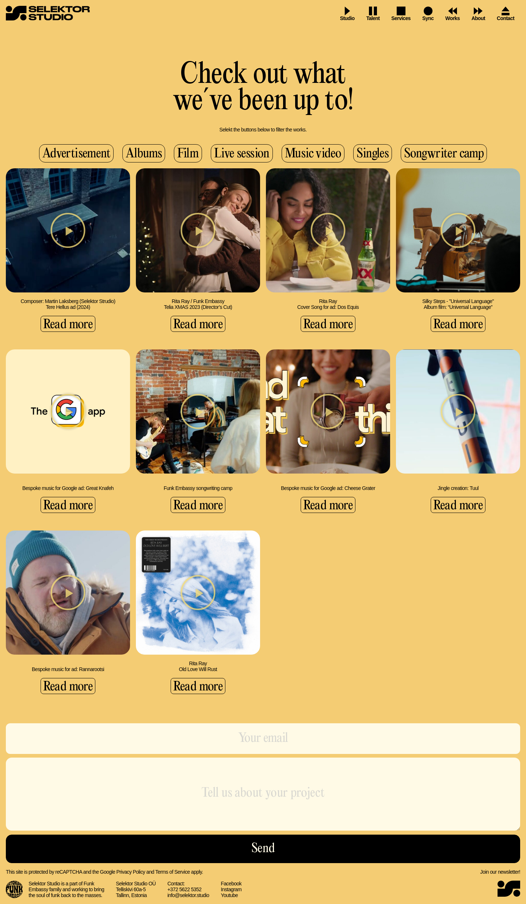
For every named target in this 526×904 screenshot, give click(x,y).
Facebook (231, 883)
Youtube (229, 895)
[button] (68, 230)
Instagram (231, 889)
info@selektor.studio (188, 895)
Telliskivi (125, 889)
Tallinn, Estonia (131, 895)
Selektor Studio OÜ (136, 883)
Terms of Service (172, 872)
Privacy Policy (130, 872)
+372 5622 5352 (184, 889)
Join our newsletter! (500, 872)
